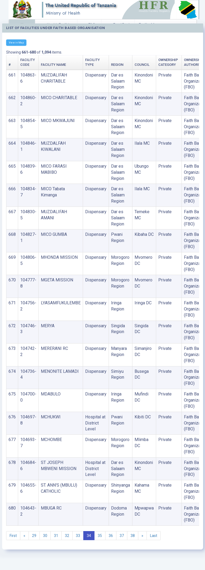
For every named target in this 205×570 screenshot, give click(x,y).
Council (142, 65)
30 (45, 535)
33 (78, 535)
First (13, 535)
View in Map (16, 42)
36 (111, 535)
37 (122, 535)
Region (117, 65)
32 (67, 535)
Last (153, 535)
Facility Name (53, 65)
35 (100, 535)
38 (133, 535)
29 (34, 535)
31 (56, 535)
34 (89, 535)
